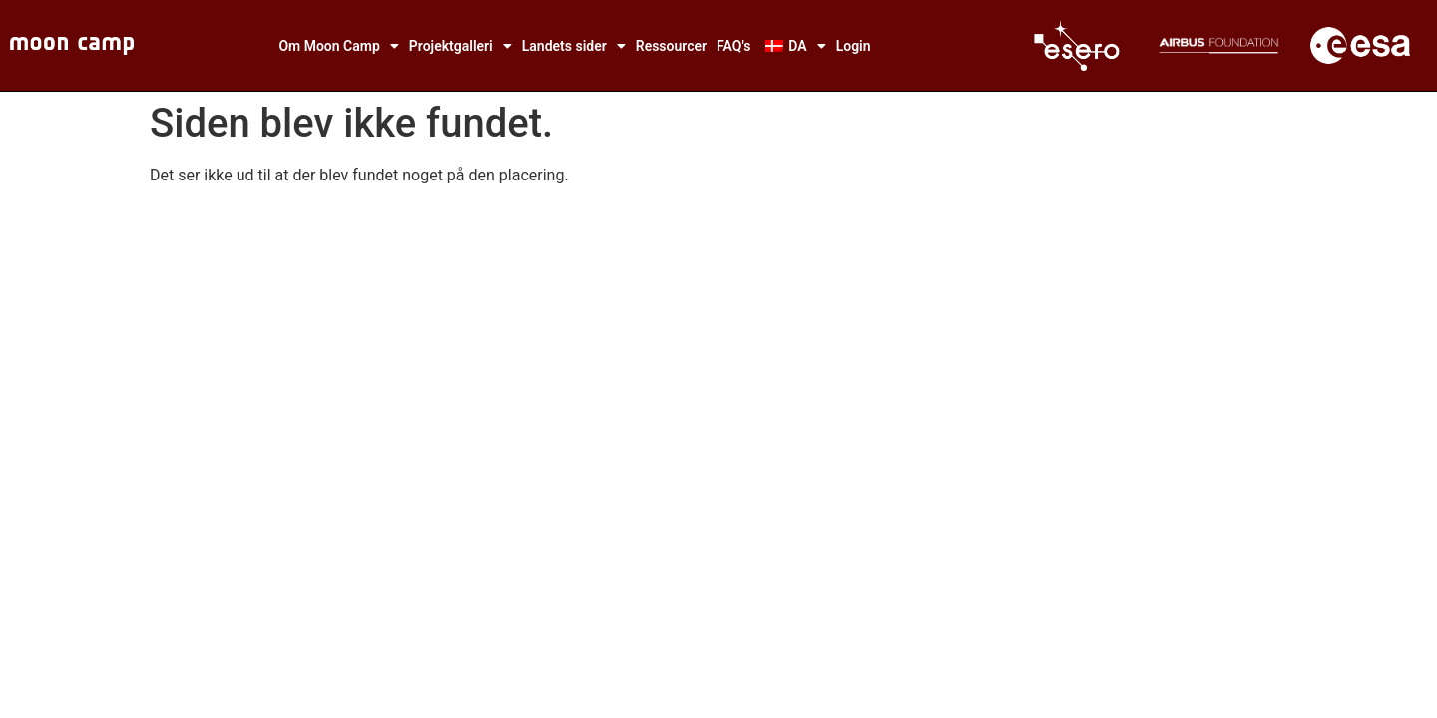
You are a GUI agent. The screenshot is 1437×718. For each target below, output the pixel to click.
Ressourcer (671, 46)
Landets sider (574, 46)
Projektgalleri (460, 46)
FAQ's (733, 46)
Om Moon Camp (338, 46)
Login (853, 46)
